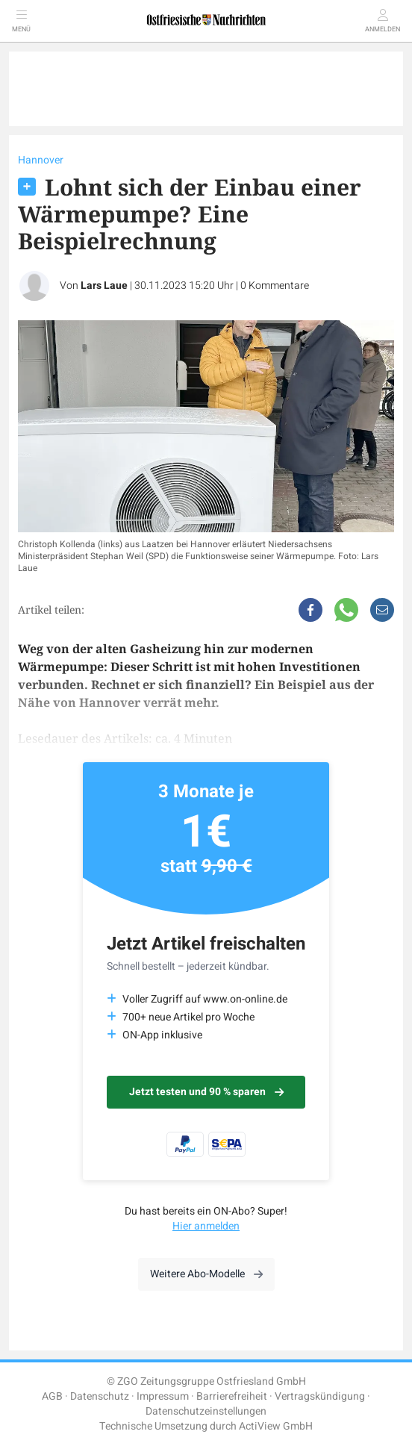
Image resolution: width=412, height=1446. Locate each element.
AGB (52, 1396)
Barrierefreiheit (231, 1396)
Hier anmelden (206, 1226)
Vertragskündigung (320, 1396)
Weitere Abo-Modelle (206, 1274)
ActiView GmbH (276, 1426)
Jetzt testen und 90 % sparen (206, 1092)
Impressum (163, 1396)
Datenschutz (99, 1396)
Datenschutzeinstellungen (206, 1411)
